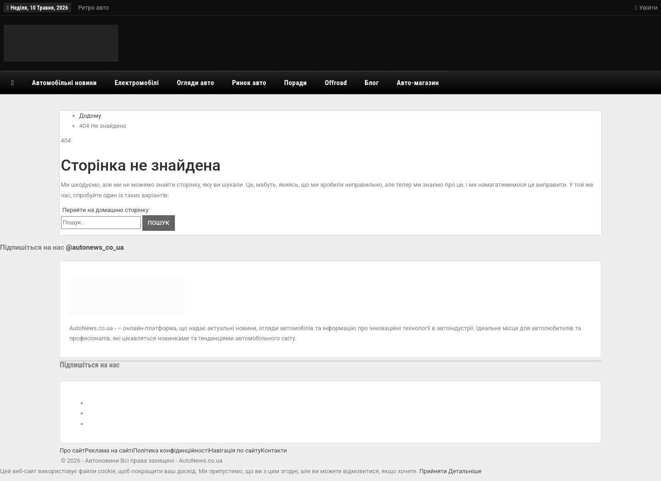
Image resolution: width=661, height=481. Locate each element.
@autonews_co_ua (95, 247)
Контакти (274, 450)
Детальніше (465, 471)
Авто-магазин (418, 83)
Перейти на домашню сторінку (105, 209)
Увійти (646, 7)
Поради (295, 83)
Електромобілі (137, 83)
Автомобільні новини (64, 83)
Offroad (336, 83)
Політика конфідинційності (171, 450)
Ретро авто (93, 7)
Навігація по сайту (235, 450)
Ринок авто (249, 83)
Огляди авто (195, 83)
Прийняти (433, 471)
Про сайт (72, 450)
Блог (372, 83)
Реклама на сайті (109, 450)
